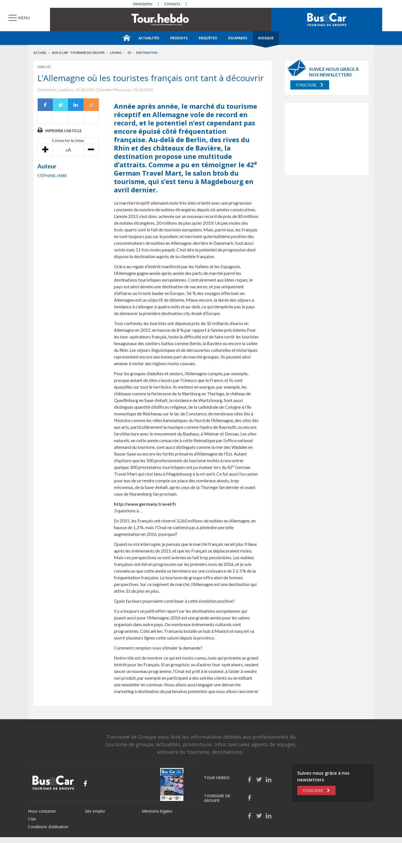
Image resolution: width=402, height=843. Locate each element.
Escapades (237, 38)
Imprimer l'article (63, 131)
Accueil (40, 52)
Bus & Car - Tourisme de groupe (78, 52)
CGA (32, 819)
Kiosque (266, 38)
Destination (146, 52)
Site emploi (95, 811)
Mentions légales (157, 811)
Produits (179, 38)
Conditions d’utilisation (48, 826)
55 (129, 52)
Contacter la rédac (68, 140)
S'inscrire (306, 85)
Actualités (148, 38)
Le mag (116, 52)
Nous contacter (42, 811)
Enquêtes (208, 38)
